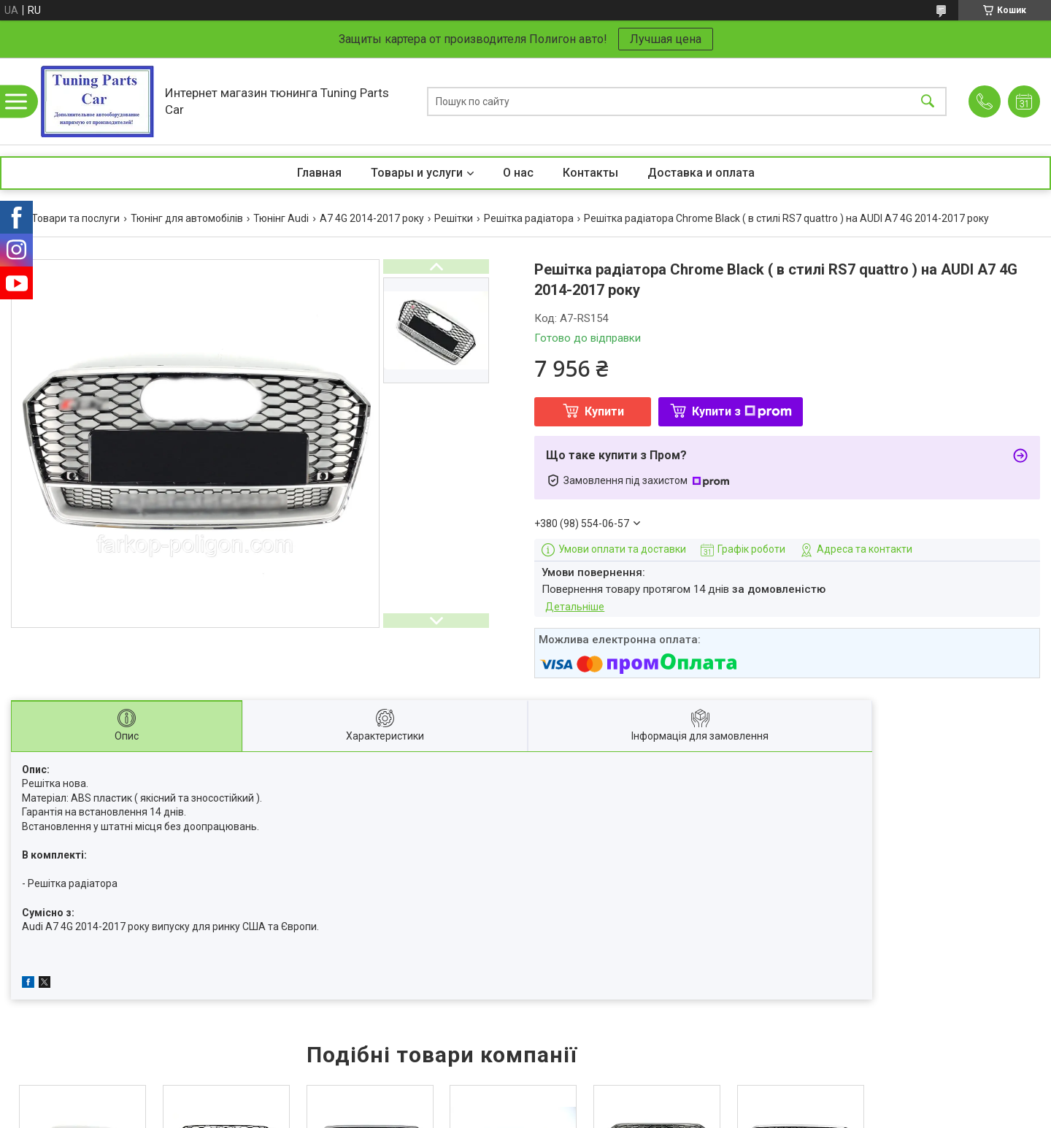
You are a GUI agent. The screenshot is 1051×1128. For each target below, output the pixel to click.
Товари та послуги (75, 218)
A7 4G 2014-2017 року (372, 218)
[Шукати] (927, 101)
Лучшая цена (665, 39)
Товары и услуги (417, 173)
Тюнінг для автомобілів (187, 218)
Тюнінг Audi (281, 218)
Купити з (742, 411)
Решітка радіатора (529, 218)
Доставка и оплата (701, 173)
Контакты (590, 173)
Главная (319, 173)
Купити (604, 411)
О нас (518, 173)
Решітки (453, 218)
